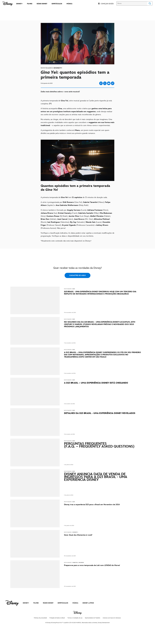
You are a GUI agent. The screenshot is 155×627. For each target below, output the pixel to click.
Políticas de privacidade (40, 618)
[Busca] (131, 3)
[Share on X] (105, 83)
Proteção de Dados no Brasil (57, 618)
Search (150, 3)
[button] (108, 4)
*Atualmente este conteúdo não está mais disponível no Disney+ (66, 241)
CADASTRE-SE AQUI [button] (77, 275)
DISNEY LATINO (88, 603)
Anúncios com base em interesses (112, 618)
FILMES (36, 603)
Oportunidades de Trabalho (92, 618)
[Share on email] (109, 83)
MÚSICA (75, 603)
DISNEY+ (26, 603)
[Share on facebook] (101, 83)
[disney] (12, 603)
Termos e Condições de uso (74, 618)
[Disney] (7, 4)
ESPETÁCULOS (63, 603)
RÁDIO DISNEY (48, 603)
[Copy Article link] (112, 83)
